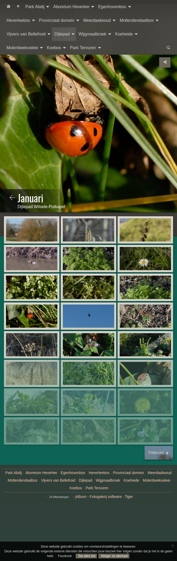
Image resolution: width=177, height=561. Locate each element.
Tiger (129, 497)
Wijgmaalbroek (92, 34)
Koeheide (124, 34)
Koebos (54, 47)
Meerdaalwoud (97, 20)
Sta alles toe (86, 556)
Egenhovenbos (112, 6)
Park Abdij (34, 6)
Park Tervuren (83, 47)
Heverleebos (18, 20)
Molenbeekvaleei (22, 47)
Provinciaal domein (56, 20)
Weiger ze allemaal (114, 556)
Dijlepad (62, 34)
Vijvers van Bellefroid (26, 34)
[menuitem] (8, 7)
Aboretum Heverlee (71, 6)
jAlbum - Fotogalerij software (98, 497)
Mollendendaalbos (137, 20)
